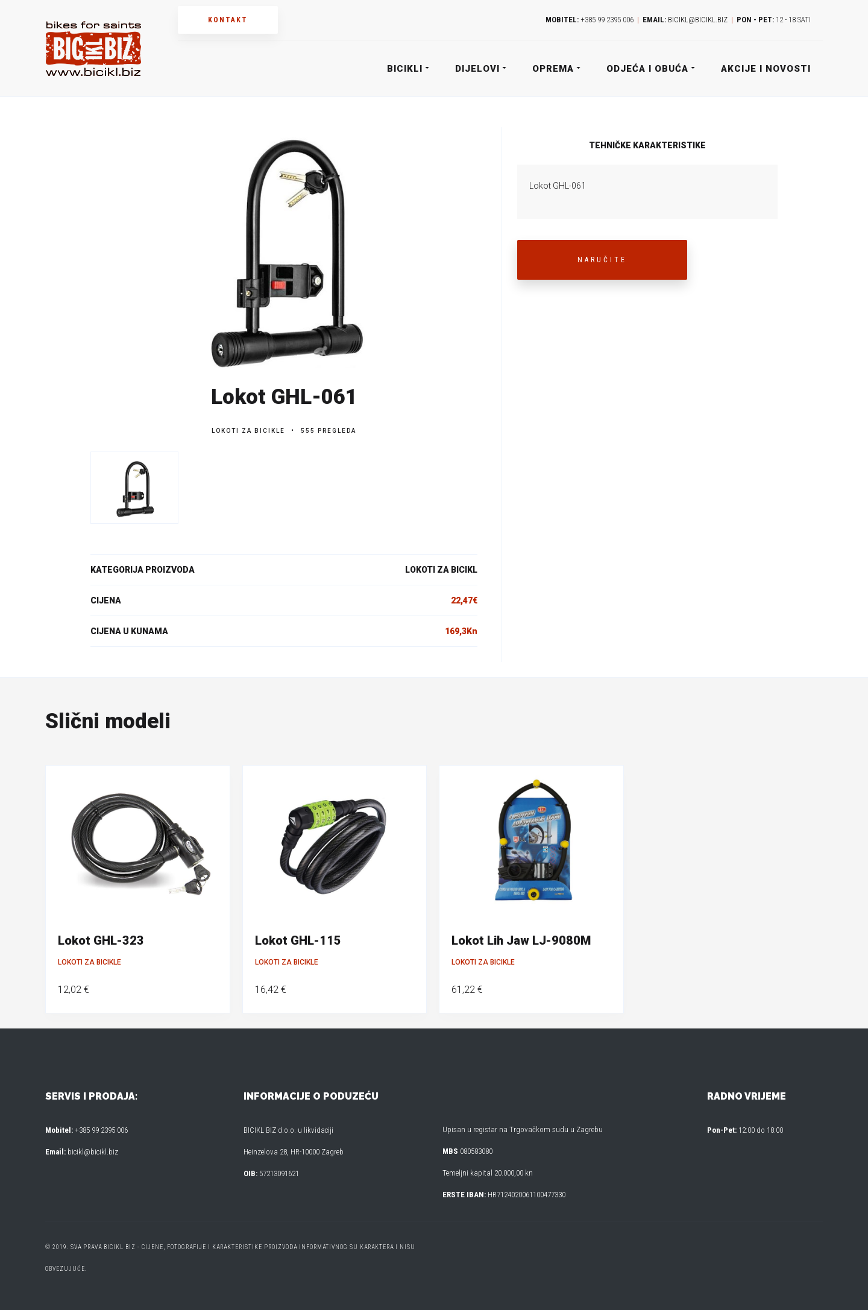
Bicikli (407, 68)
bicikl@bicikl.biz (698, 19)
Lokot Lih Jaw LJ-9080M (521, 940)
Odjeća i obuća (650, 68)
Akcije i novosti (766, 68)
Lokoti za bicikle (248, 430)
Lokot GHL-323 (101, 940)
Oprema (555, 68)
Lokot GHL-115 (298, 940)
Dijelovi (480, 68)
